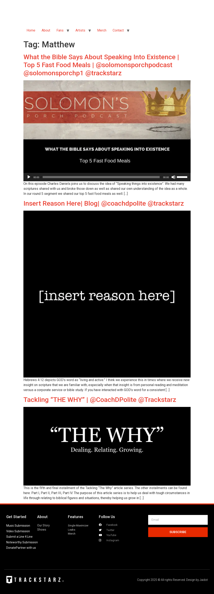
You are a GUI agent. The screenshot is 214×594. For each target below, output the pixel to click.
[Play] (29, 177)
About (46, 30)
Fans (60, 30)
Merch (101, 30)
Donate (11, 547)
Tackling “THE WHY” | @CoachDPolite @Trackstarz (99, 400)
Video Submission (18, 531)
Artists (80, 30)
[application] (107, 177)
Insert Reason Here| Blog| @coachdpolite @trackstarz (103, 203)
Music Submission (18, 525)
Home (31, 30)
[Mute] (173, 177)
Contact (118, 30)
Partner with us (26, 547)
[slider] (101, 177)
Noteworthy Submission (22, 542)
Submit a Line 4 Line (19, 536)
